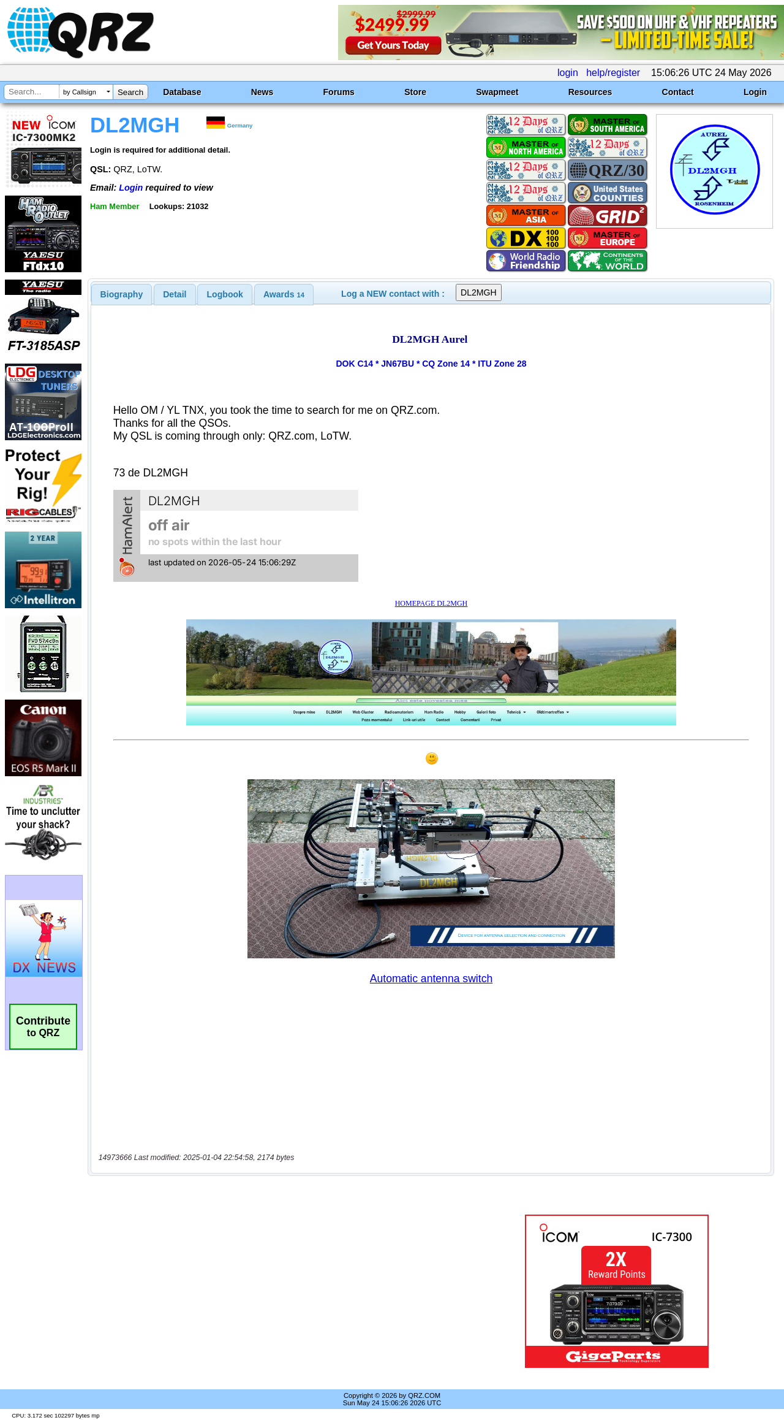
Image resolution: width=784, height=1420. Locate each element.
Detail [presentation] (174, 294)
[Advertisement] (283, 1291)
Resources (590, 92)
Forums (339, 92)
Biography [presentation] (121, 294)
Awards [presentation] (283, 294)
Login (755, 92)
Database (182, 92)
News (262, 92)
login (567, 72)
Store (415, 92)
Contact (678, 92)
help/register (613, 72)
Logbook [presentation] (225, 294)
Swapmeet (497, 92)
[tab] (122, 294)
